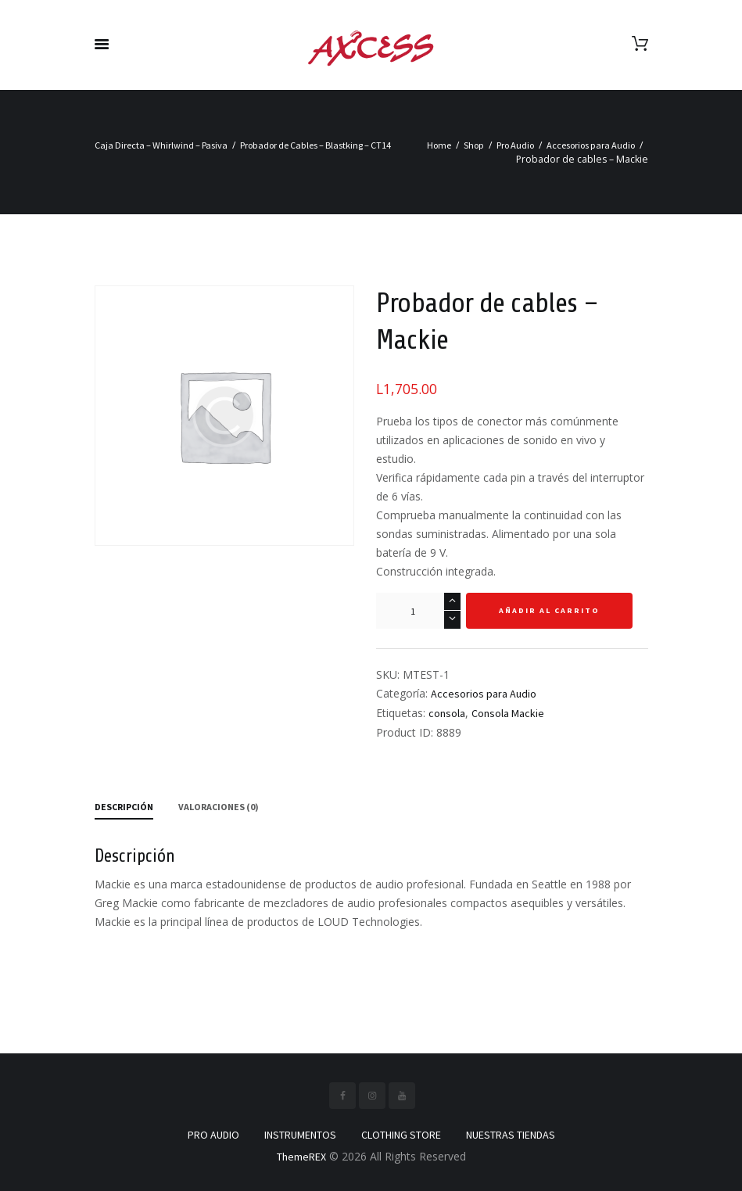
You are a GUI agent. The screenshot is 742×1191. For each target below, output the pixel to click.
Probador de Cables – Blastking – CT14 (315, 145)
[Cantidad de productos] (418, 611)
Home (439, 145)
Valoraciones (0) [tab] (218, 807)
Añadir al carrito (549, 610)
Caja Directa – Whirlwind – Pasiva (161, 145)
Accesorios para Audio (591, 145)
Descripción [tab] (124, 807)
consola (446, 713)
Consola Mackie (507, 713)
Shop (474, 145)
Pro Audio (515, 145)
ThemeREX (301, 1157)
